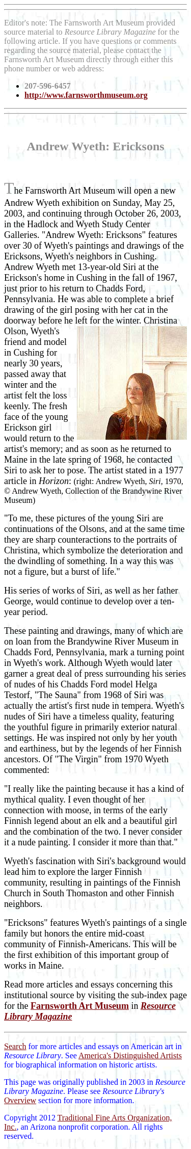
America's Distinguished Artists (130, 1055)
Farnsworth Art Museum (80, 1006)
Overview (20, 1100)
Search (15, 1046)
